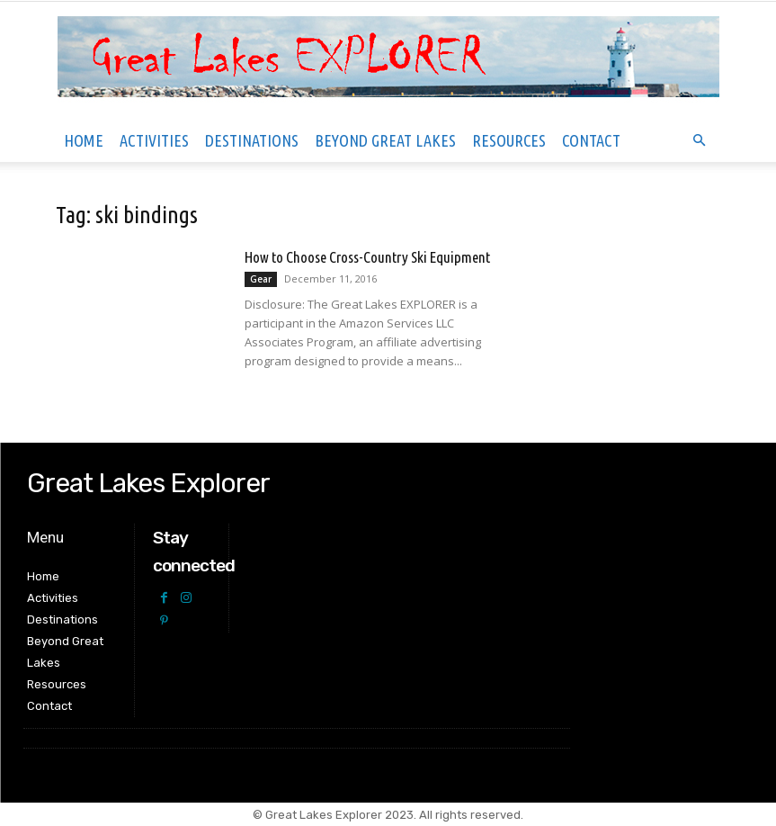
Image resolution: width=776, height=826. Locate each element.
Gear (261, 279)
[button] (699, 140)
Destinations (252, 140)
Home (83, 140)
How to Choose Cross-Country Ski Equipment (367, 256)
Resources (509, 140)
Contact (591, 140)
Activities (154, 140)
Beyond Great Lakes (385, 140)
